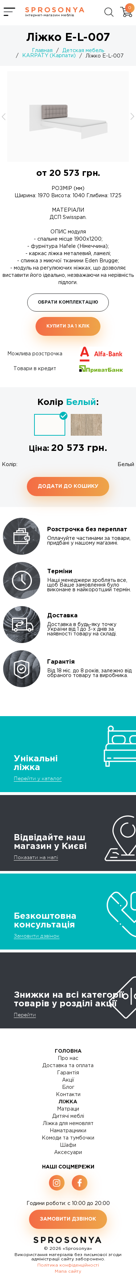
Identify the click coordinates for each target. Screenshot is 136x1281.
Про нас (68, 1058)
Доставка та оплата (68, 1066)
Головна (68, 1051)
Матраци (68, 1109)
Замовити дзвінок (36, 936)
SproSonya (68, 1240)
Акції (68, 1080)
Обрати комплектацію (68, 302)
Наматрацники (68, 1131)
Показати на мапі (36, 857)
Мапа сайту (68, 1271)
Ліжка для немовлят (68, 1123)
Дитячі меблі (68, 1116)
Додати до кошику (68, 486)
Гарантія (68, 1073)
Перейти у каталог (38, 778)
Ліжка (68, 1102)
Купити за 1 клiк (68, 326)
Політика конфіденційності (68, 1265)
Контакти (68, 1094)
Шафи (68, 1145)
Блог (68, 1087)
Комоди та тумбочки (68, 1138)
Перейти (25, 1015)
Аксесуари (68, 1152)
